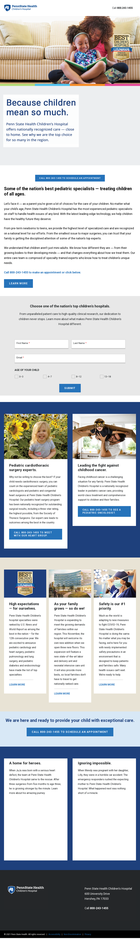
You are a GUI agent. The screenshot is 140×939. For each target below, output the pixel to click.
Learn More (18, 283)
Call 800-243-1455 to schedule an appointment (70, 170)
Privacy (88, 935)
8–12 (80, 377)
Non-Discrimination (72, 935)
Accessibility (54, 935)
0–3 (22, 377)
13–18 (109, 377)
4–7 (51, 377)
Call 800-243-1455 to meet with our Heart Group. (33, 535)
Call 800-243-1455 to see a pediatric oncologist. (102, 512)
